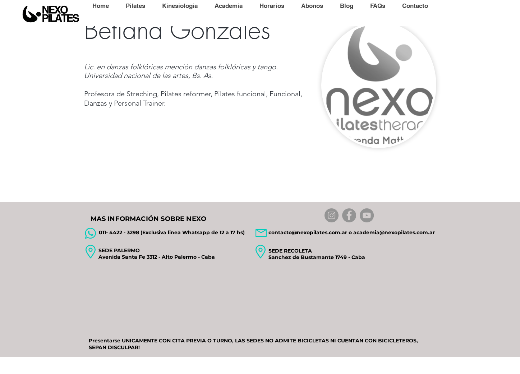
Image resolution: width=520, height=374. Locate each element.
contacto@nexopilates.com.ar (307, 232)
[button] (135, 5)
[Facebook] (349, 215)
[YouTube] (367, 215)
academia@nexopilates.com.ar (394, 232)
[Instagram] (332, 215)
